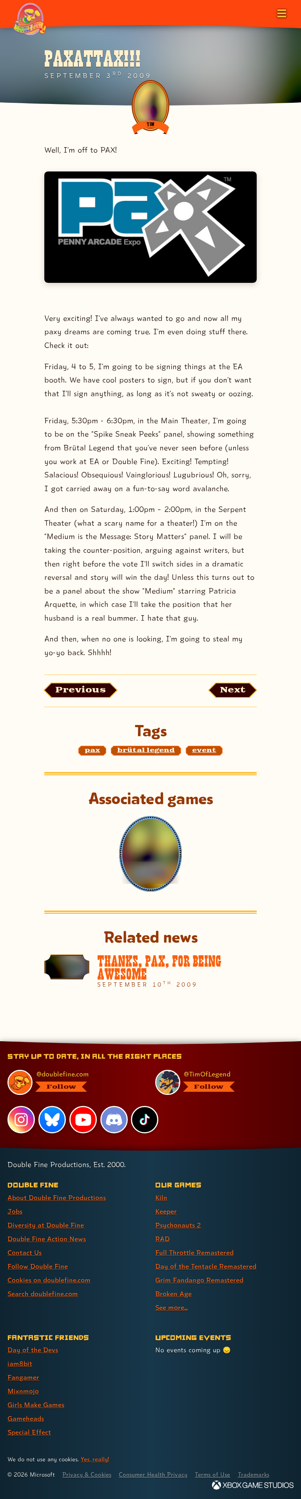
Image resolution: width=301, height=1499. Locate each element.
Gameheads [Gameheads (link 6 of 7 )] (25, 1418)
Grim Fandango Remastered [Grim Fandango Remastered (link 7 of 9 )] (199, 1280)
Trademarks (253, 1474)
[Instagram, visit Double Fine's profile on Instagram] (21, 1119)
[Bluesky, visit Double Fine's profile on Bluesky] (52, 1119)
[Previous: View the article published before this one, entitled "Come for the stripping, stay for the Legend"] (81, 690)
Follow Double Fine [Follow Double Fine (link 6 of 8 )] (37, 1266)
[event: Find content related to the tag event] (204, 751)
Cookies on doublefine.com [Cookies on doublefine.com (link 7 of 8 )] (49, 1280)
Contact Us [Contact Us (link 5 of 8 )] (24, 1252)
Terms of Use (212, 1474)
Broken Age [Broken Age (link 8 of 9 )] (173, 1294)
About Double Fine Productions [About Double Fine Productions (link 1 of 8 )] (56, 1197)
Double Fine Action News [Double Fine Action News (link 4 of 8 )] (46, 1239)
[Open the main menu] (281, 12)
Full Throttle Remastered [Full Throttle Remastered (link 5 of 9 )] (194, 1252)
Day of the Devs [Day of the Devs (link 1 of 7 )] (32, 1350)
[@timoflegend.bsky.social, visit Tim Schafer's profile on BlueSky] (219, 1082)
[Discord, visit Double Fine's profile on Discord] (114, 1119)
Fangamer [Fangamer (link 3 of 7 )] (23, 1377)
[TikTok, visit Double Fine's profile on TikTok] (144, 1119)
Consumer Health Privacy (153, 1474)
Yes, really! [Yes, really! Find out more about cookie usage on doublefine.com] (95, 1459)
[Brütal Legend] (150, 853)
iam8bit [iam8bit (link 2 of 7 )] (19, 1363)
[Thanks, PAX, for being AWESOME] (150, 971)
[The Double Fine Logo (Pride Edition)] (30, 18)
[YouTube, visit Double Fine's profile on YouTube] (83, 1119)
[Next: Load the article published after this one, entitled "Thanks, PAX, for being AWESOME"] (232, 690)
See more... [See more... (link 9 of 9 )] (171, 1307)
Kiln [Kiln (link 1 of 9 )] (161, 1197)
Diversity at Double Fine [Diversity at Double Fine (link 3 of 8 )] (45, 1225)
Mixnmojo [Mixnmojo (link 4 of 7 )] (23, 1391)
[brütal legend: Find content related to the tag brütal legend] (146, 751)
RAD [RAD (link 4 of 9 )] (162, 1239)
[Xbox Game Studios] (253, 1485)
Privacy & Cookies (86, 1474)
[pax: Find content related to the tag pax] (92, 751)
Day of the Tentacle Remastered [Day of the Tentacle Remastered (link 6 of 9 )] (205, 1266)
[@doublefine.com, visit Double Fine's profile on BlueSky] (71, 1082)
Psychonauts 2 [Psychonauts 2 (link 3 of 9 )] (178, 1225)
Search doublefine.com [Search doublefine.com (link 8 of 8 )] (42, 1294)
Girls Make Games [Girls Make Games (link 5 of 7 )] (35, 1405)
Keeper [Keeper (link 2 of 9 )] (166, 1211)
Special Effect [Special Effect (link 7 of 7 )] (29, 1432)
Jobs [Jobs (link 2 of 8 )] (14, 1211)
